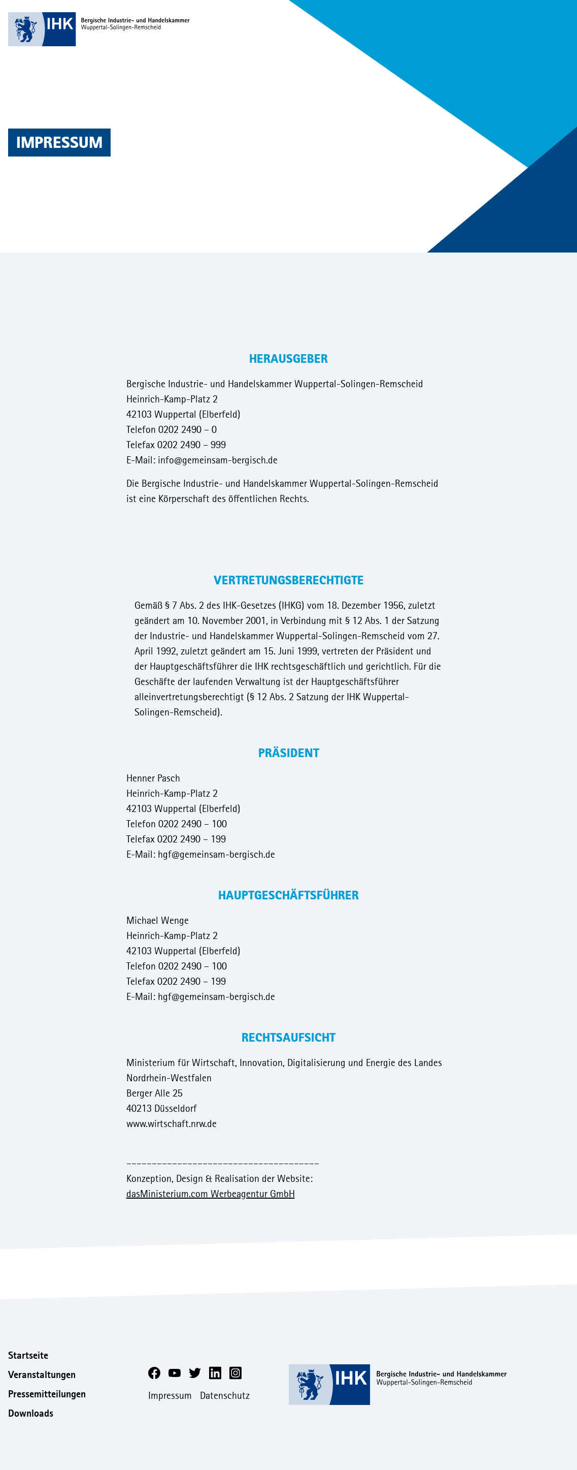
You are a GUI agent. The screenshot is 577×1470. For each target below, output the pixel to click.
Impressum (170, 1395)
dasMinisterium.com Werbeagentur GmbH (210, 1194)
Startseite (28, 1355)
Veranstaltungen (42, 1375)
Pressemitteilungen (47, 1394)
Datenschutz (225, 1395)
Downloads (30, 1413)
